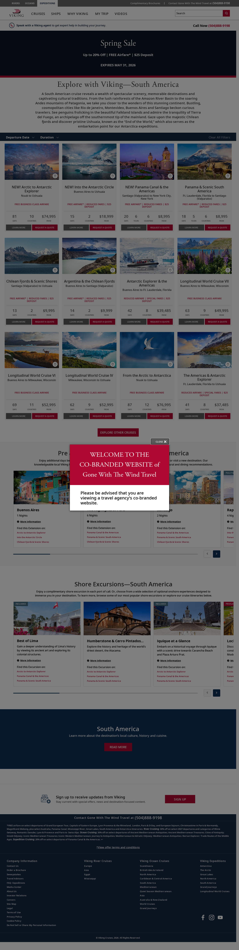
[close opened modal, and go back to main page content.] (160, 441)
